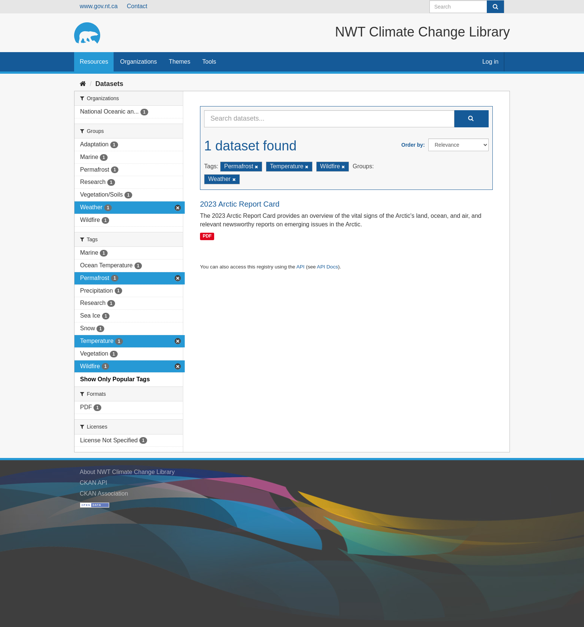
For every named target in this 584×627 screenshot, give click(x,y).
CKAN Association (104, 493)
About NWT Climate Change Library (127, 472)
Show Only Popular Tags (115, 379)
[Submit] (495, 6)
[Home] (83, 83)
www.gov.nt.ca (99, 6)
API (300, 267)
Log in (490, 61)
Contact (137, 6)
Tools (209, 61)
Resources (94, 61)
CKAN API (93, 483)
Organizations (138, 61)
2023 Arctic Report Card (239, 204)
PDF (207, 236)
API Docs (327, 267)
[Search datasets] (466, 6)
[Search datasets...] (329, 118)
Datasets (109, 83)
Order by (412, 145)
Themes (179, 61)
